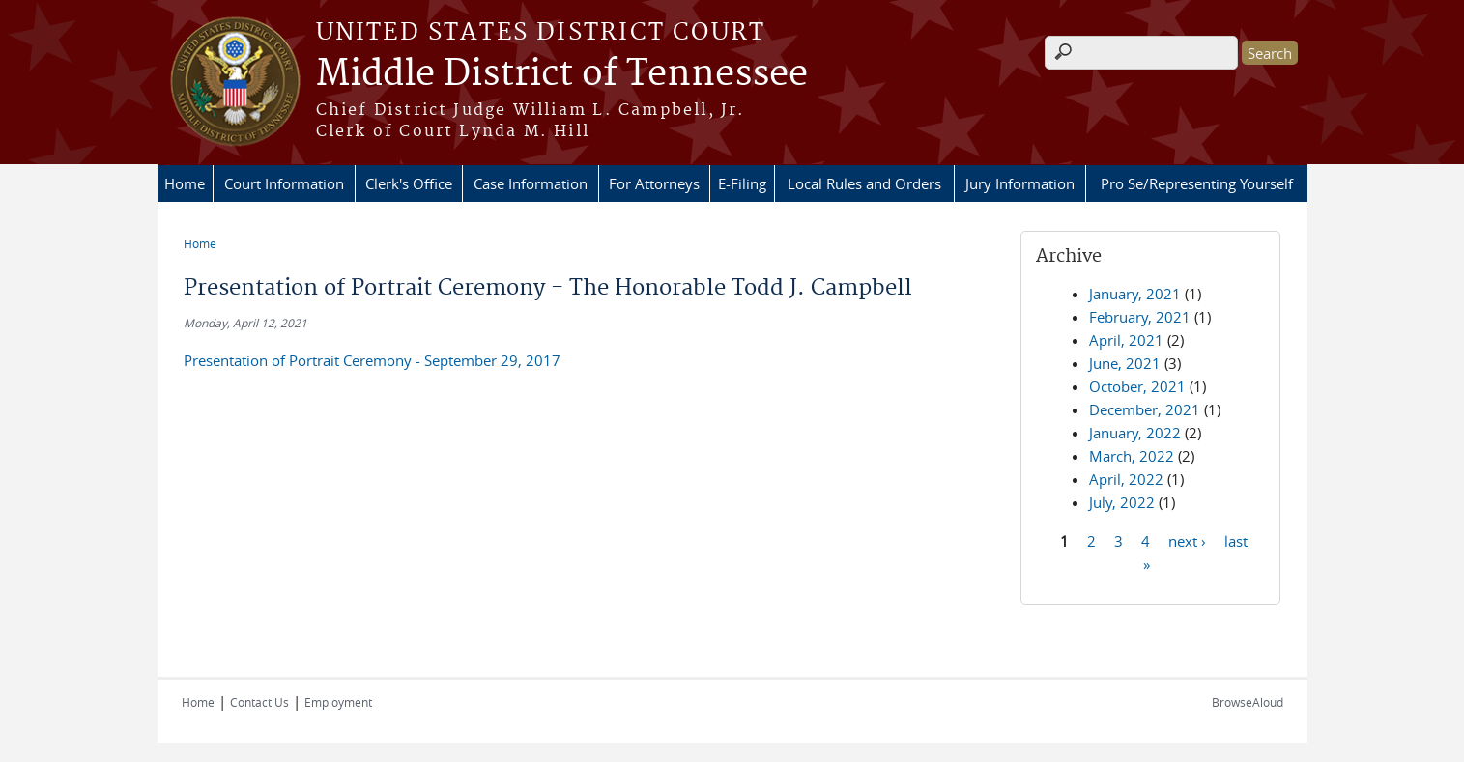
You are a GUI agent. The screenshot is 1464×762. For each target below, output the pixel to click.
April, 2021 (1126, 340)
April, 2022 (1126, 479)
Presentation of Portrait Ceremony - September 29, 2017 (372, 360)
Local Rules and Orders (864, 183)
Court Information (284, 183)
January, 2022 (1135, 432)
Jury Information (1020, 183)
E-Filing (742, 183)
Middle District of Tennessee (562, 74)
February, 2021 (1140, 316)
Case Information (531, 183)
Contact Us (259, 702)
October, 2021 (1137, 386)
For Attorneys (654, 183)
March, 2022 (1131, 456)
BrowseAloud (1247, 702)
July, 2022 (1122, 502)
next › (1187, 540)
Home (184, 183)
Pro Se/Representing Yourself (1197, 183)
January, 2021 (1135, 293)
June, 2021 (1125, 363)
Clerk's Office (408, 183)
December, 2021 (1144, 409)
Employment (338, 702)
